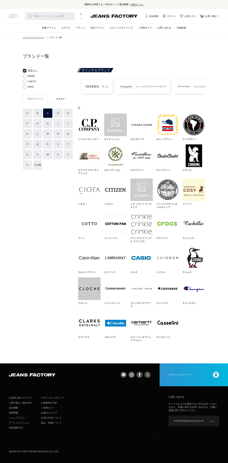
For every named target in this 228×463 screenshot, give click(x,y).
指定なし (30, 70)
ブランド (80, 27)
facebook (139, 375)
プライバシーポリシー (52, 397)
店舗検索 (181, 27)
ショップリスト (17, 417)
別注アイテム (97, 27)
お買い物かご (209, 16)
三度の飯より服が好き (20, 402)
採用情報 (13, 412)
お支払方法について (51, 417)
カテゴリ (66, 27)
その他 (37, 164)
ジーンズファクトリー (33, 37)
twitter (147, 375)
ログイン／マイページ (194, 375)
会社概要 (13, 407)
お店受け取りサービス (20, 397)
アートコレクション (19, 422)
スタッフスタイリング (121, 27)
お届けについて (49, 412)
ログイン (169, 16)
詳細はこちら (137, 4)
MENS (29, 76)
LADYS (29, 81)
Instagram (131, 375)
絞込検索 (151, 16)
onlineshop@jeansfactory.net (189, 420)
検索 (30, 16)
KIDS (28, 87)
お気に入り (188, 16)
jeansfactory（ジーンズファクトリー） (114, 16)
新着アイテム (49, 27)
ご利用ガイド (145, 27)
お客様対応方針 (49, 402)
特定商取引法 (16, 427)
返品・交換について (51, 422)
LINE (123, 375)
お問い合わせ (164, 27)
